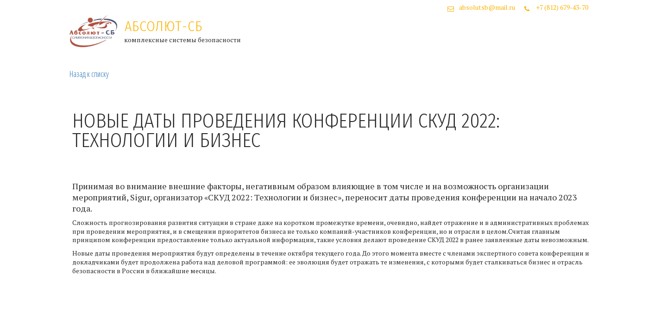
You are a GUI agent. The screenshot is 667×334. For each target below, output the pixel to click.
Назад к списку (89, 73)
